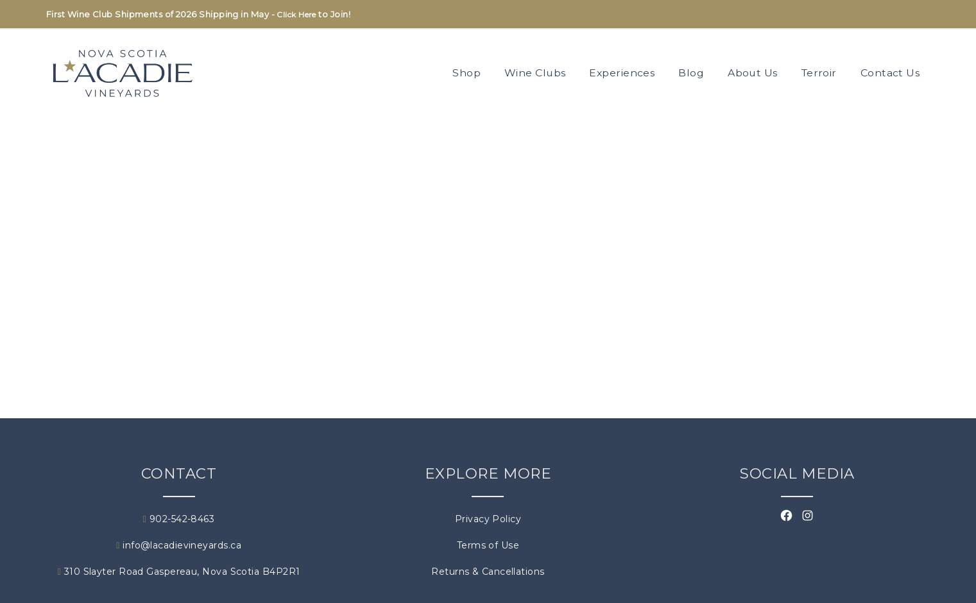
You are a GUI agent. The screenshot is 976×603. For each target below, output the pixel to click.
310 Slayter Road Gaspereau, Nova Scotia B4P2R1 (179, 571)
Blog (691, 73)
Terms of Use (488, 545)
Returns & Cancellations (487, 571)
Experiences (622, 73)
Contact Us (890, 73)
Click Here (296, 14)
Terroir (819, 73)
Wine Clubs (535, 73)
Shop (466, 73)
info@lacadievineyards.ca (178, 545)
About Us (753, 73)
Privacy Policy (488, 519)
